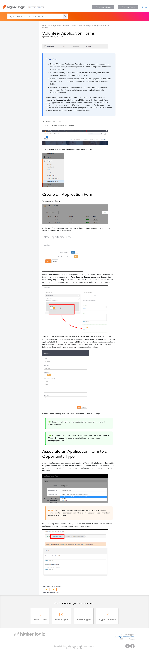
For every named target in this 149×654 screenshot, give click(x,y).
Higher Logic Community (61, 26)
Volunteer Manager (85, 26)
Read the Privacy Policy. (74, 648)
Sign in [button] (144, 7)
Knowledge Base (103, 7)
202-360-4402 (122, 639)
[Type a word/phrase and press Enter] (37, 16)
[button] (46, 589)
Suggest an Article (107, 619)
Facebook (132, 646)
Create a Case (128, 7)
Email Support (61, 619)
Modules (73, 26)
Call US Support (83, 619)
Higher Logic (46, 26)
